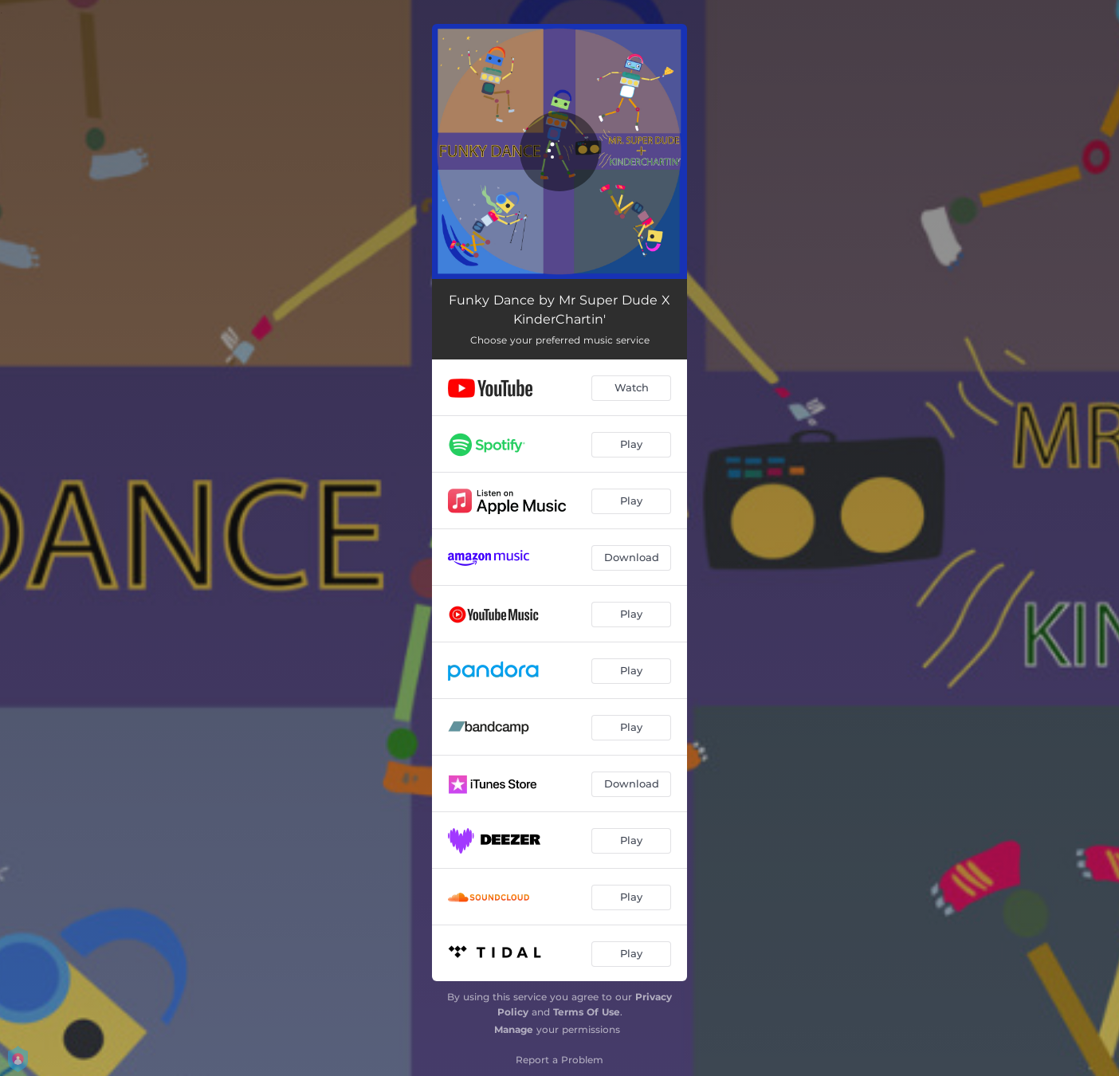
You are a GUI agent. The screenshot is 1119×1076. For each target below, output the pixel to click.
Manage (513, 1029)
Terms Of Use (586, 1012)
